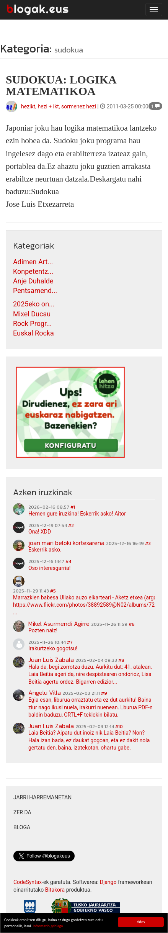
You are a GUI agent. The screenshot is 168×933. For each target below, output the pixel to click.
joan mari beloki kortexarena (66, 542)
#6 (132, 624)
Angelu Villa (44, 692)
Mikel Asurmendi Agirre (59, 623)
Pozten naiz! (42, 630)
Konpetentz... (33, 271)
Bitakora (55, 890)
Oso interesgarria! (49, 568)
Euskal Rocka (33, 333)
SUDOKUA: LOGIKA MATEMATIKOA (61, 85)
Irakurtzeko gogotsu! (52, 648)
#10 (119, 726)
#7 (70, 642)
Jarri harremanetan (42, 797)
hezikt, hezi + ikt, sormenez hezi (58, 106)
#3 (148, 543)
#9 (104, 693)
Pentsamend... (35, 290)
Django (108, 882)
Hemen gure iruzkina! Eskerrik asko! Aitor (77, 514)
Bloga (21, 827)
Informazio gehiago (48, 926)
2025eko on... (33, 304)
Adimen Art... (33, 262)
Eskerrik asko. (45, 550)
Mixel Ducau (32, 314)
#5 (53, 591)
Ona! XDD (39, 532)
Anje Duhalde (33, 281)
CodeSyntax (27, 882)
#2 (71, 525)
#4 (68, 561)
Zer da (22, 812)
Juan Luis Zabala (51, 659)
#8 (121, 660)
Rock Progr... (32, 323)
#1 (72, 507)
